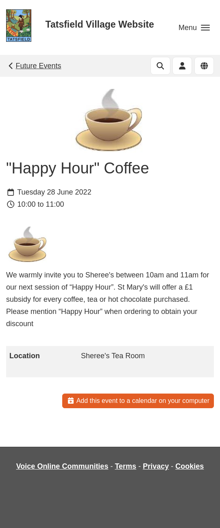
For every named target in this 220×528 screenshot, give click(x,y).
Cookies (189, 466)
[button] (194, 27)
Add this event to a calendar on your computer (138, 400)
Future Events (34, 66)
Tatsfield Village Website (100, 24)
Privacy (156, 466)
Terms (125, 466)
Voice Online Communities (62, 466)
